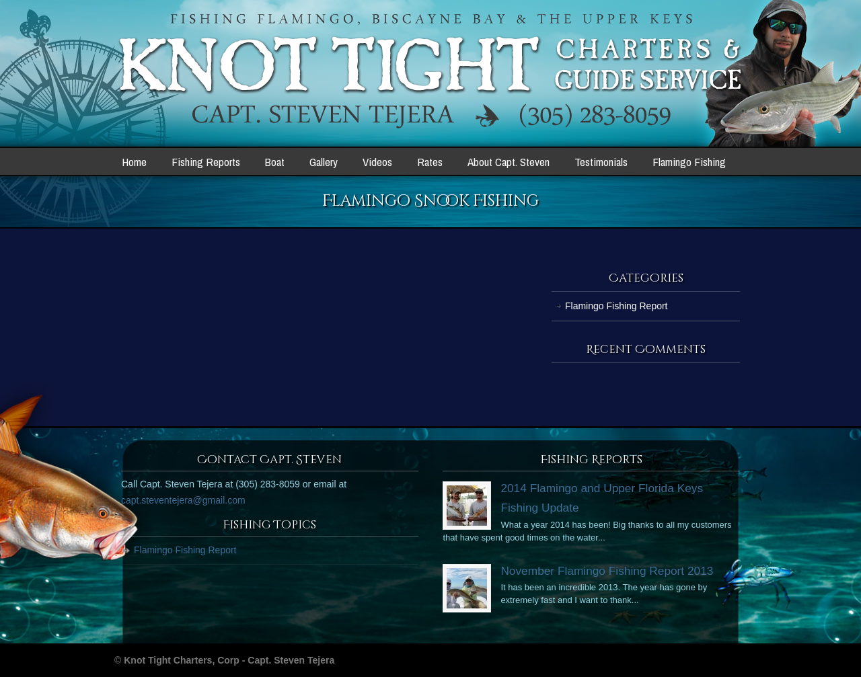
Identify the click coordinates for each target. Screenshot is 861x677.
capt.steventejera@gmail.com (183, 500)
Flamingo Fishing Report (616, 306)
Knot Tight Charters (431, 71)
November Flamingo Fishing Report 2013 (606, 571)
